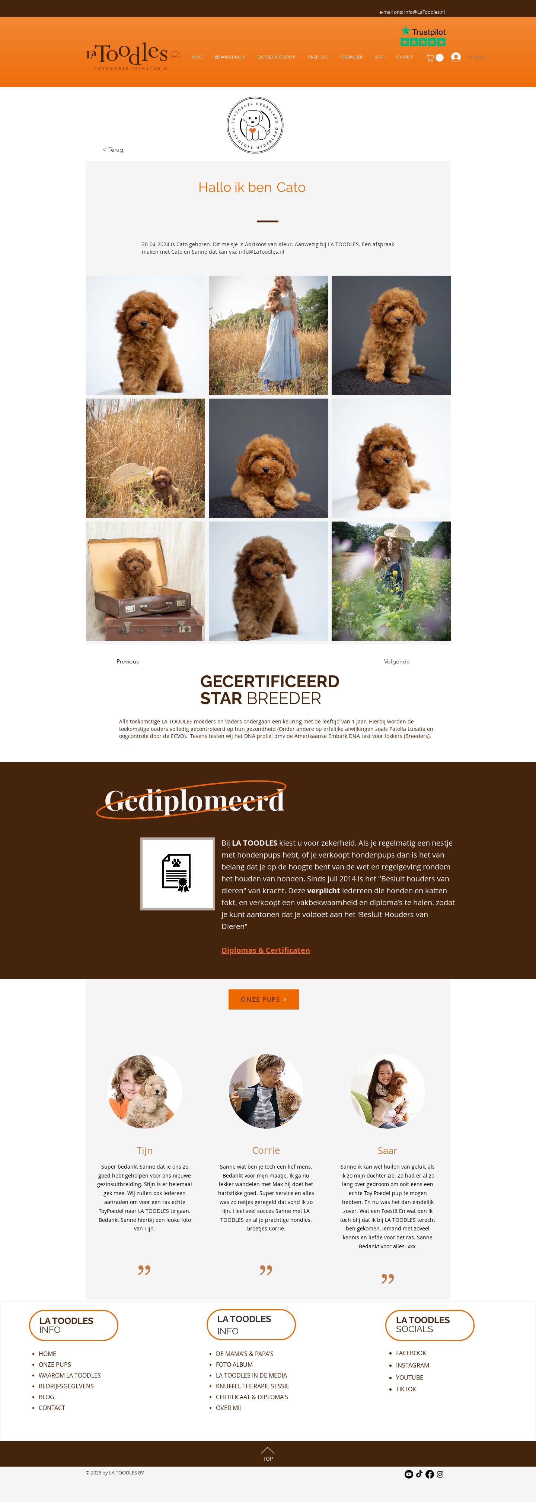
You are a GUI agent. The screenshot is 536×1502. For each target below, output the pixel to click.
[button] (436, 58)
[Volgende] (391, 661)
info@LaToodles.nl (424, 12)
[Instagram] (440, 1474)
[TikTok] (419, 1474)
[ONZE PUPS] (264, 999)
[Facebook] (429, 1474)
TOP (268, 1458)
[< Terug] (127, 150)
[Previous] (141, 661)
